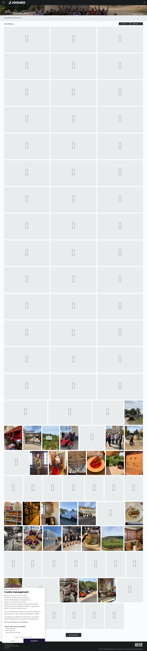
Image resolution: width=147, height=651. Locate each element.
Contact (7, 648)
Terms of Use (8, 644)
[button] (5, 640)
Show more (73, 635)
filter (124, 24)
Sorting (136, 24)
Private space (137, 14)
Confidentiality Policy (11, 646)
